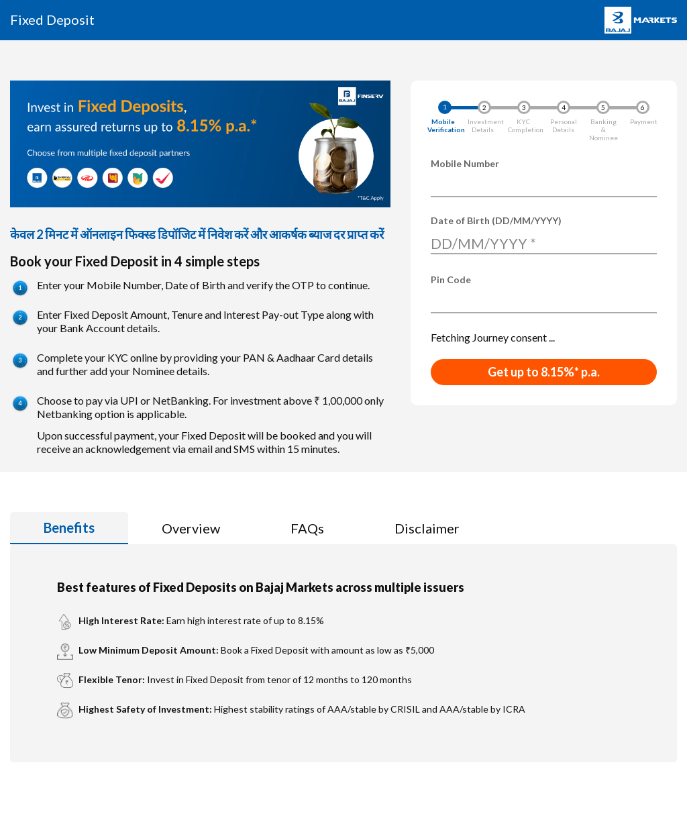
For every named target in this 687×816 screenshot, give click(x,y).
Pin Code (451, 279)
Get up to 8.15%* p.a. (544, 371)
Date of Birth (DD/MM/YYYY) (496, 220)
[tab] (69, 528)
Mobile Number (465, 163)
